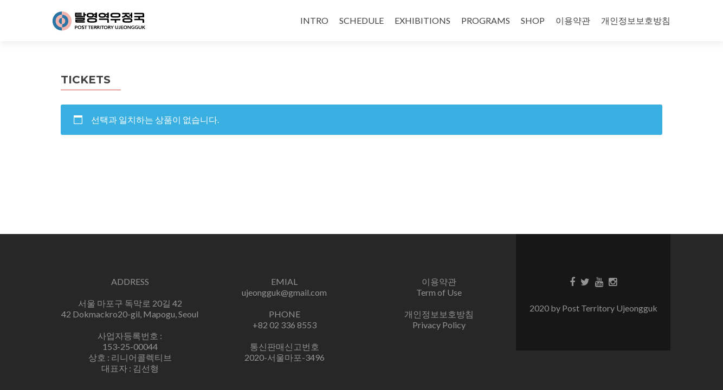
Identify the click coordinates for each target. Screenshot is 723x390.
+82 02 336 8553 (285, 325)
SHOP (533, 20)
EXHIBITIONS (422, 20)
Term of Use (439, 292)
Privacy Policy (439, 325)
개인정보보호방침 (635, 20)
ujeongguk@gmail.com (284, 292)
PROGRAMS (485, 20)
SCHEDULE (361, 20)
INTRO (314, 20)
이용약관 (573, 20)
